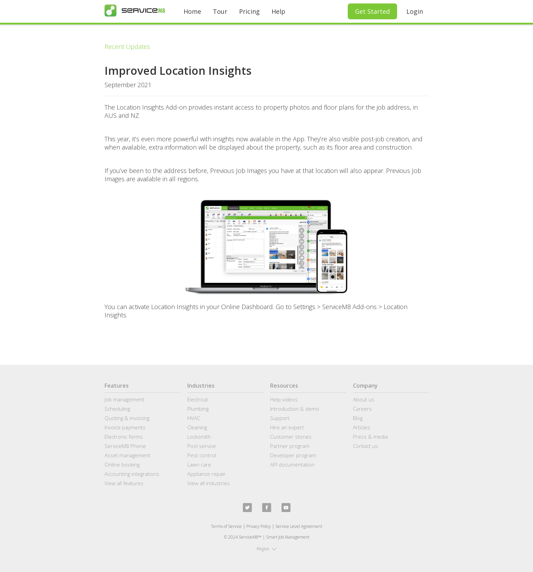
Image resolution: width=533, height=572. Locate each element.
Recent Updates (127, 46)
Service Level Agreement (298, 526)
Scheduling (117, 408)
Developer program (293, 455)
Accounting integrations (132, 473)
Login (414, 11)
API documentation (292, 464)
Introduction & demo (294, 408)
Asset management (127, 455)
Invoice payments (125, 427)
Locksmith (199, 436)
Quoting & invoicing (127, 418)
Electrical (197, 399)
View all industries (208, 483)
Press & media (370, 436)
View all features (124, 483)
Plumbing (198, 408)
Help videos (284, 399)
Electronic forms (124, 436)
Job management (124, 399)
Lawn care (199, 464)
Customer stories (291, 436)
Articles (361, 427)
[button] (266, 548)
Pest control (201, 455)
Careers (362, 408)
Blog (358, 418)
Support (279, 418)
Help (278, 11)
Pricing (249, 11)
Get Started (372, 11)
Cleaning (197, 427)
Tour (220, 11)
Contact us (365, 445)
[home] (135, 10)
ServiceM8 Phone (125, 445)
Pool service (201, 445)
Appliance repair (206, 473)
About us (363, 399)
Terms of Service (226, 526)
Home (192, 11)
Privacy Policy (258, 526)
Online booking (122, 464)
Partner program (289, 445)
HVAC (193, 418)
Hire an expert (287, 427)
